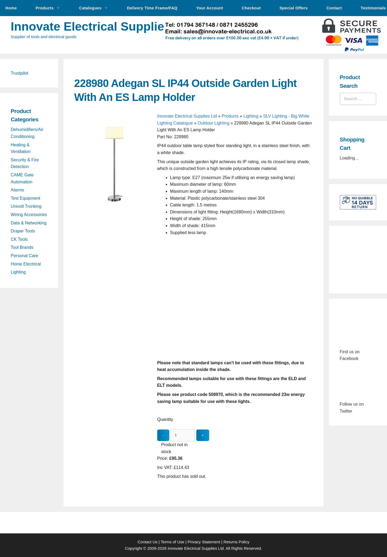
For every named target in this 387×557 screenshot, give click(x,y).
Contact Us (147, 542)
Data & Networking (28, 223)
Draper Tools (23, 231)
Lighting (250, 116)
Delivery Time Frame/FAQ (152, 8)
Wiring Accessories (29, 214)
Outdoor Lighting (213, 123)
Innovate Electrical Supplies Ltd (102, 26)
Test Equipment (25, 198)
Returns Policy (237, 542)
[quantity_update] (182, 435)
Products (51, 8)
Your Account (209, 8)
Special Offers (294, 8)
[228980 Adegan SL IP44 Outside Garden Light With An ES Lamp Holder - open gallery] (114, 203)
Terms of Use (172, 542)
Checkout (251, 8)
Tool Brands (22, 247)
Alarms (17, 190)
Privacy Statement (204, 542)
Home (11, 8)
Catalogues (96, 8)
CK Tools (19, 239)
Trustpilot (19, 73)
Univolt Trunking (26, 206)
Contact (334, 8)
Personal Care (24, 255)
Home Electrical (26, 264)
